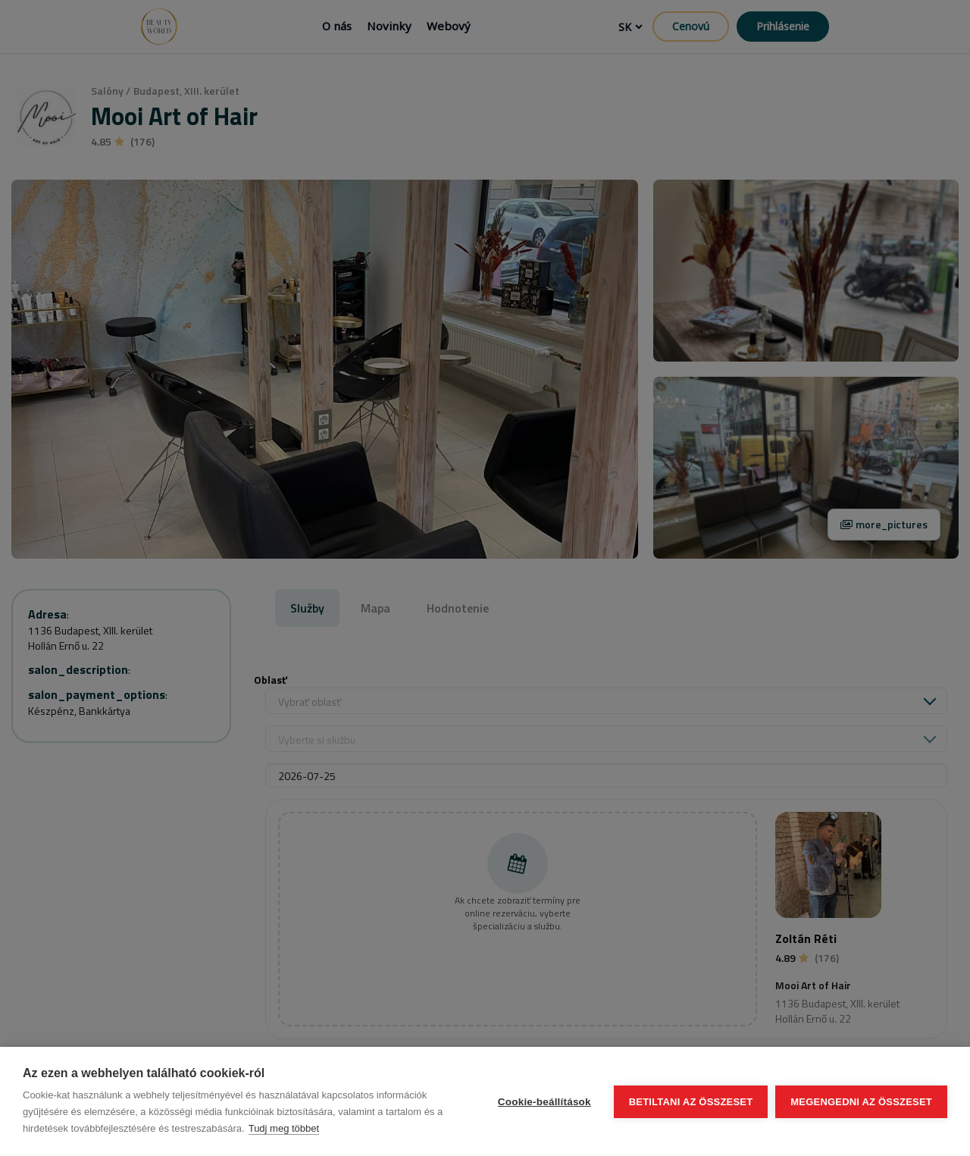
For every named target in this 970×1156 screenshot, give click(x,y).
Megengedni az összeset (861, 1101)
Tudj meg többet (284, 1128)
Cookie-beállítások (544, 1101)
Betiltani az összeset (691, 1101)
